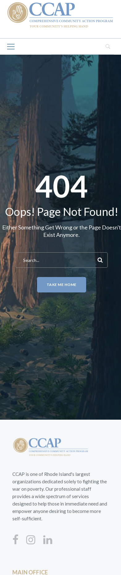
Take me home (62, 284)
